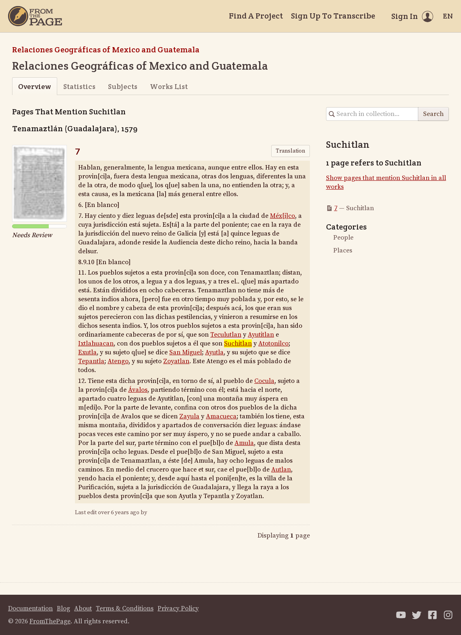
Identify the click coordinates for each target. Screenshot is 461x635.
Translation (290, 151)
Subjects (122, 86)
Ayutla (214, 352)
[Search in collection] (372, 114)
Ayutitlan (261, 335)
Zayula (189, 416)
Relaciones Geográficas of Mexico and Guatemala (105, 49)
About (83, 608)
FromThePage (50, 621)
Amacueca (221, 416)
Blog (63, 608)
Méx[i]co (282, 216)
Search (433, 114)
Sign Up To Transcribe (333, 15)
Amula (244, 443)
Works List (169, 86)
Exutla (87, 352)
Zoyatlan (176, 361)
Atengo (118, 361)
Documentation (30, 608)
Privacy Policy (178, 608)
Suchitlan (238, 343)
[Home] (35, 16)
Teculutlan (225, 335)
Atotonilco (273, 343)
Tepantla (91, 361)
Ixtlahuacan (96, 343)
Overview (34, 86)
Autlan (281, 469)
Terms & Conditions (125, 608)
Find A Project (256, 15)
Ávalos (137, 390)
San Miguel (185, 352)
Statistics (79, 86)
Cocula (264, 381)
